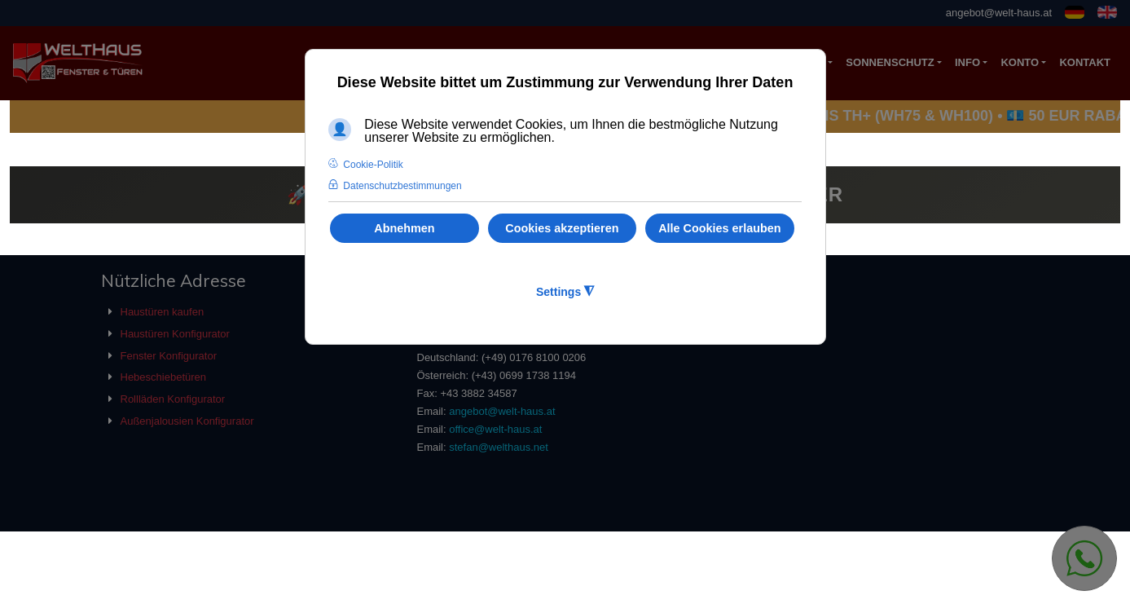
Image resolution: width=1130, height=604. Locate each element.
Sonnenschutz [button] (890, 62)
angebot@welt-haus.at (999, 13)
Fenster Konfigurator (169, 356)
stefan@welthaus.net (498, 447)
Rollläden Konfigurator (173, 399)
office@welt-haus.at (495, 429)
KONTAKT (1084, 62)
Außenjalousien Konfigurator (187, 421)
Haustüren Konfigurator (175, 334)
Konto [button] (1019, 62)
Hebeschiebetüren (164, 377)
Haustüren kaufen (162, 312)
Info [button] (967, 62)
